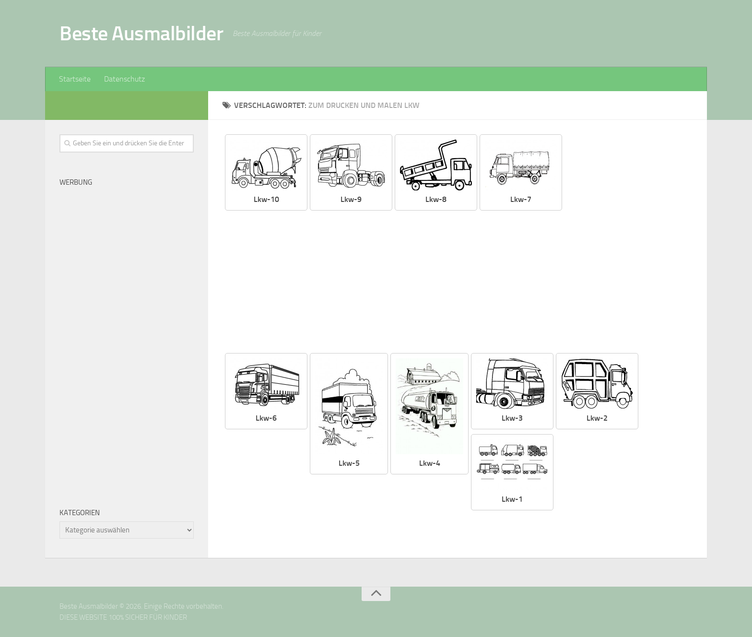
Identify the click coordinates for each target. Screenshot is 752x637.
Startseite (75, 78)
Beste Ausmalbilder (141, 34)
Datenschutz (124, 78)
